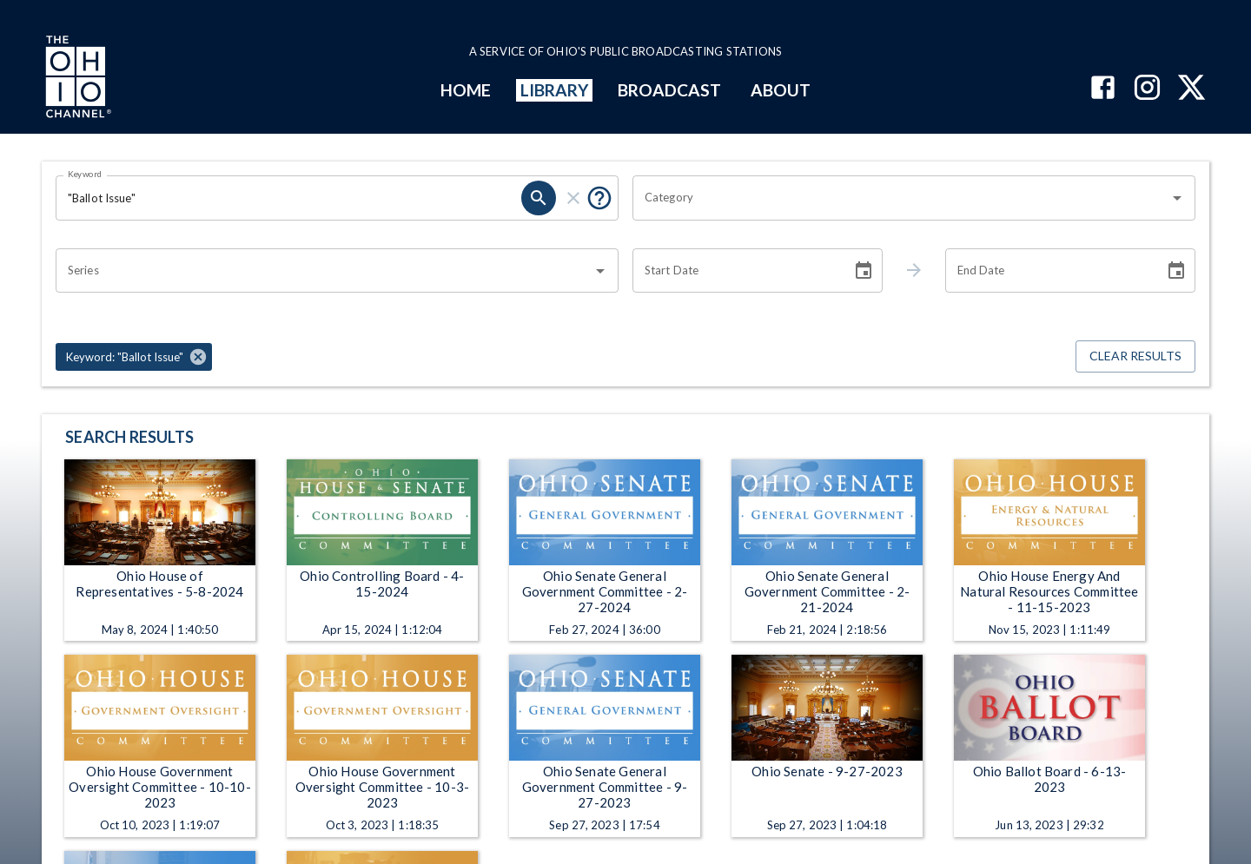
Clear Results (1135, 356)
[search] (538, 198)
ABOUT (781, 90)
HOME (465, 90)
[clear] (573, 198)
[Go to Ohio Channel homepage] (76, 79)
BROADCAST (670, 90)
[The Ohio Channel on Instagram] (1147, 89)
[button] (134, 357)
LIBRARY (554, 90)
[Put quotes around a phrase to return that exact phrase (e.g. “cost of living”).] (599, 198)
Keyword (85, 173)
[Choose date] (863, 271)
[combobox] (901, 198)
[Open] (1177, 198)
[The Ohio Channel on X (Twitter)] (1191, 89)
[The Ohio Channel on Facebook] (1103, 89)
